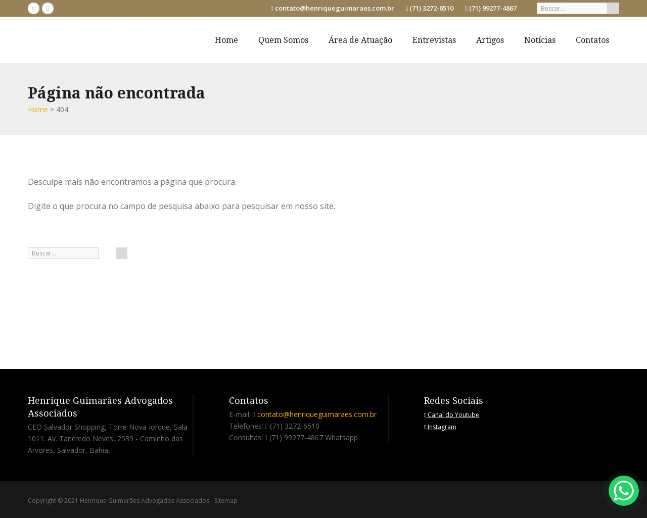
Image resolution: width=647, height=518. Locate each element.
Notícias (540, 40)
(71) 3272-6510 (431, 8)
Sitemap (226, 500)
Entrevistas (434, 40)
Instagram (440, 427)
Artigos (490, 40)
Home (226, 40)
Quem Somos (283, 40)
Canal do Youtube (451, 414)
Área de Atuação (360, 40)
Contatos (592, 40)
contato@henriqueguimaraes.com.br (334, 8)
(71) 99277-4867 (493, 8)
